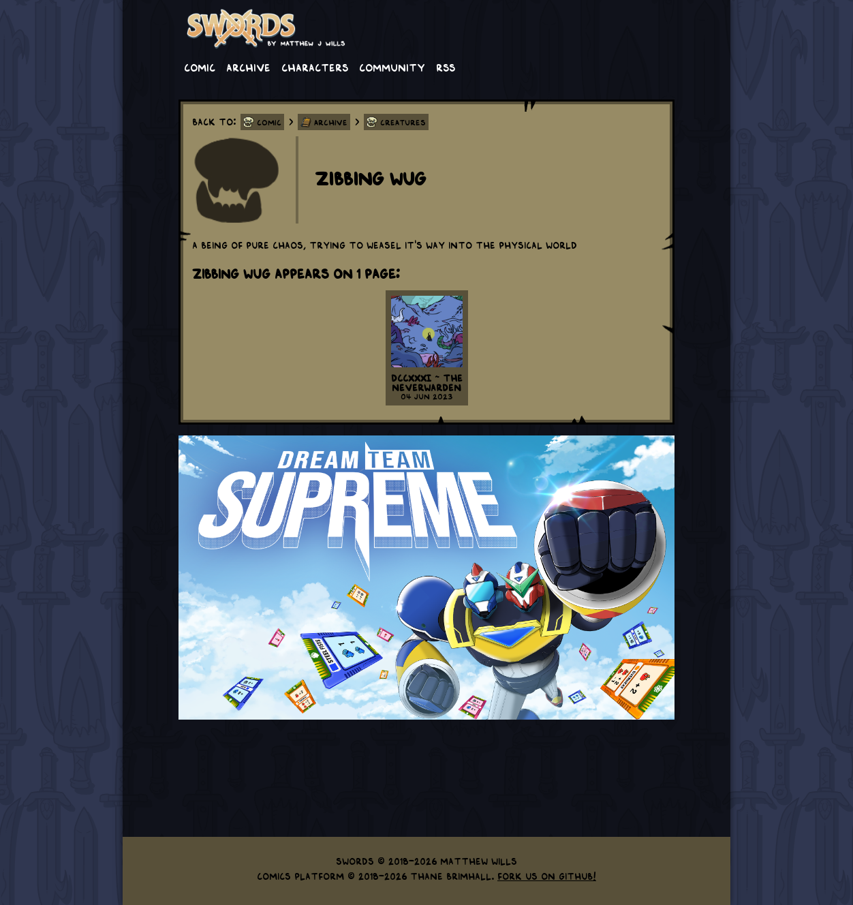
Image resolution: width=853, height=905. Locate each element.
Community (392, 66)
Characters (314, 66)
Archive (248, 66)
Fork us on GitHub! (546, 875)
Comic (199, 66)
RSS (445, 66)
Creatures (403, 122)
